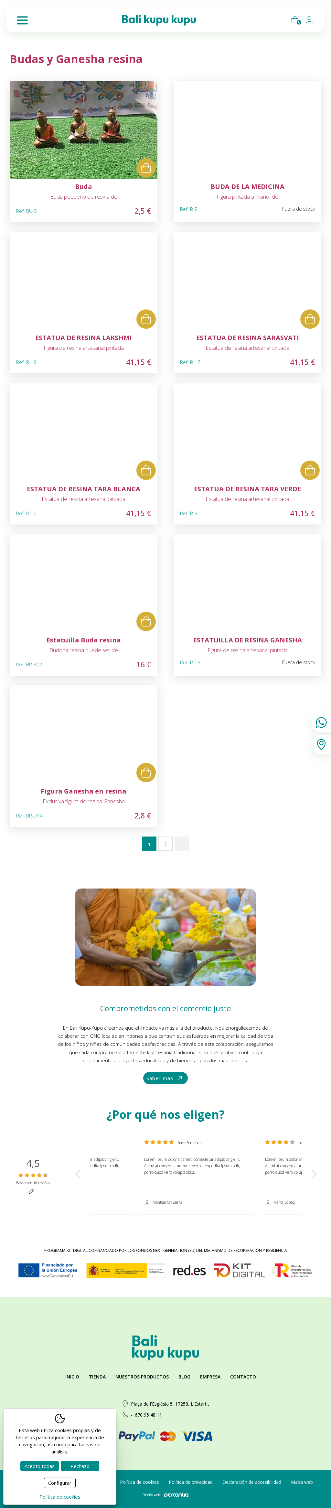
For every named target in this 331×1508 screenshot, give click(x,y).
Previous (78, 1174)
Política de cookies (139, 1482)
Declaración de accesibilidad (251, 1482)
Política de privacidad (191, 1482)
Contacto (243, 1377)
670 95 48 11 (148, 1415)
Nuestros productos (142, 1377)
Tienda (97, 1377)
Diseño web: (165, 1494)
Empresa (210, 1377)
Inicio (72, 1377)
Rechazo (80, 1466)
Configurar (59, 1483)
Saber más (164, 1078)
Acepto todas (40, 1466)
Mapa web (302, 1482)
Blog (184, 1377)
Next (314, 1174)
